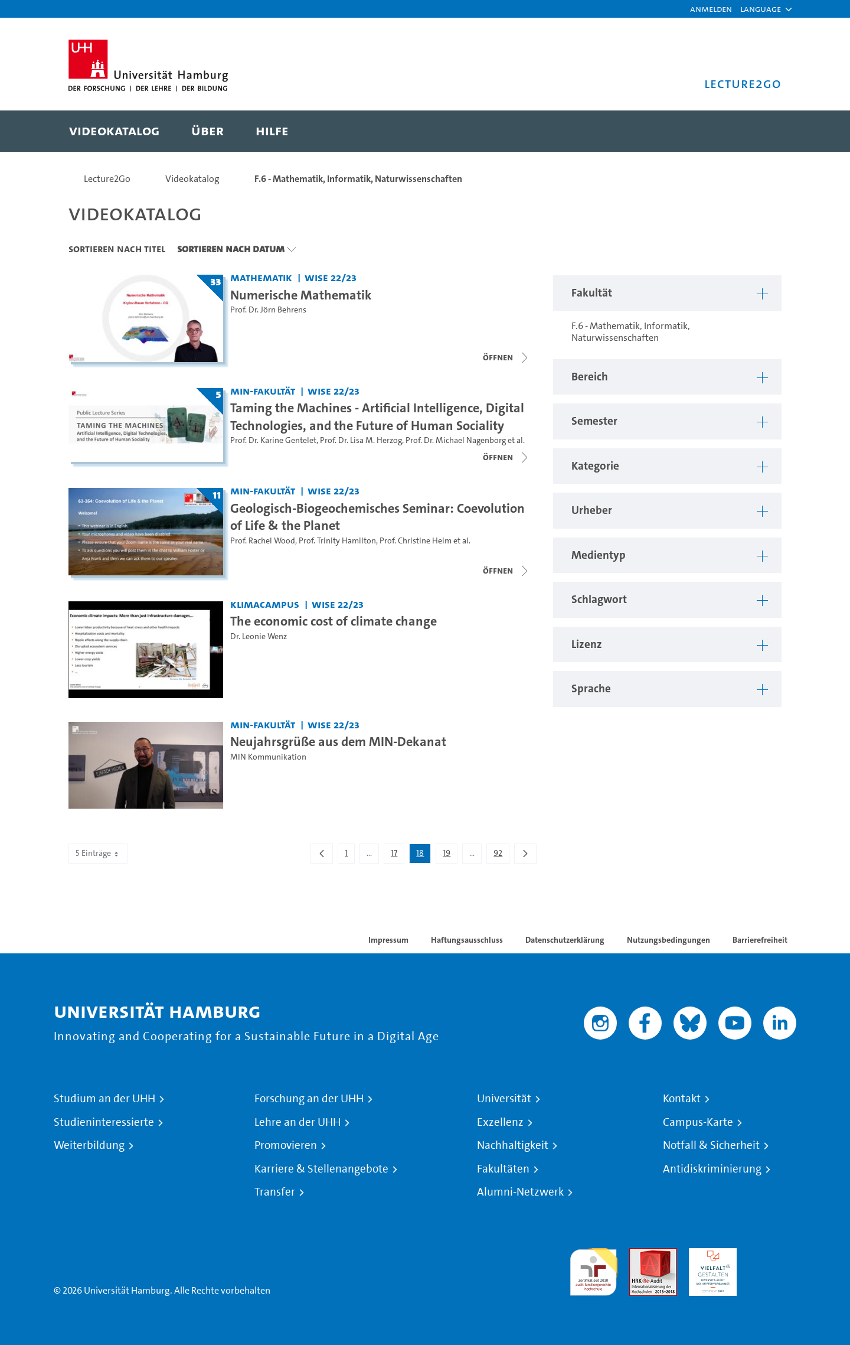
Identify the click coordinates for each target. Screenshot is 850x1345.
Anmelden (711, 8)
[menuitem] (114, 131)
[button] (760, 9)
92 (501, 855)
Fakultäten (503, 1169)
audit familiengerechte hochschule (593, 1269)
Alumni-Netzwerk (520, 1192)
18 (423, 855)
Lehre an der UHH (297, 1122)
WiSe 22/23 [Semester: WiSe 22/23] (331, 277)
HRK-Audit (710, 1255)
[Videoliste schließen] (506, 357)
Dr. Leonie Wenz (258, 636)
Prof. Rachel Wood (262, 540)
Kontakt (682, 1098)
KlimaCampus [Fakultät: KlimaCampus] (264, 604)
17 (397, 855)
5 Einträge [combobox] (98, 853)
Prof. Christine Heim (416, 540)
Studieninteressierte (104, 1122)
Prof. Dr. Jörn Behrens (268, 309)
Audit (640, 1255)
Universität (504, 1098)
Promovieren (285, 1145)
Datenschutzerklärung (564, 940)
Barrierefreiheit (760, 940)
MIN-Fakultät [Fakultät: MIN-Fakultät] (262, 390)
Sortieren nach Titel (116, 249)
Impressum (388, 940)
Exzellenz (500, 1122)
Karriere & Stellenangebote (321, 1169)
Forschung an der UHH (309, 1098)
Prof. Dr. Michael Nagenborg (456, 440)
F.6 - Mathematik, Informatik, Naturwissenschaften (358, 178)
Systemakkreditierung (772, 1255)
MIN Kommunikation (268, 757)
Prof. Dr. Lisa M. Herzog (361, 440)
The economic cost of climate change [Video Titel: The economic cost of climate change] (333, 621)
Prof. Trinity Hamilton (337, 540)
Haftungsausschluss (467, 940)
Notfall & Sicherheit (711, 1145)
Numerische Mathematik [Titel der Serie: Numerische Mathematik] (301, 295)
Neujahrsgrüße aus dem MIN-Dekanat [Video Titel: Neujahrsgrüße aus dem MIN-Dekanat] (338, 741)
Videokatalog (192, 178)
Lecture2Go (107, 178)
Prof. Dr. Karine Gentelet (273, 440)
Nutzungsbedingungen (668, 940)
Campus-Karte (698, 1122)
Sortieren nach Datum (231, 249)
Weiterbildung (89, 1145)
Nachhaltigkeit (512, 1145)
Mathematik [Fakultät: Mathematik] (261, 277)
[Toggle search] (761, 131)
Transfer (274, 1192)
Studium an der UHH (104, 1098)
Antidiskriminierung (712, 1169)
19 (450, 855)
